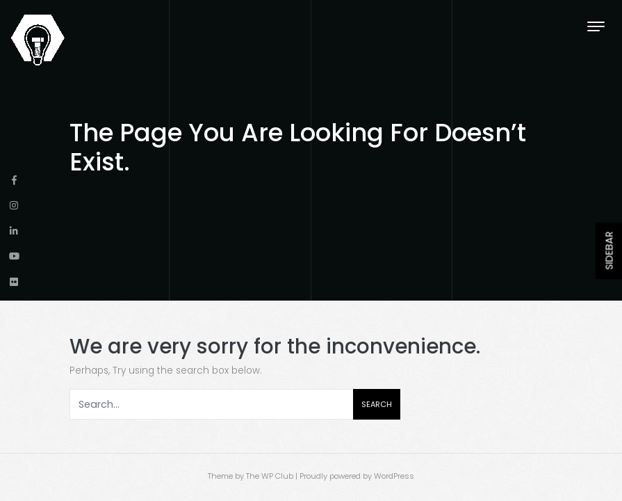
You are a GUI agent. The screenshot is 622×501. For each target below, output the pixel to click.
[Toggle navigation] (596, 26)
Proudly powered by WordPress (357, 476)
